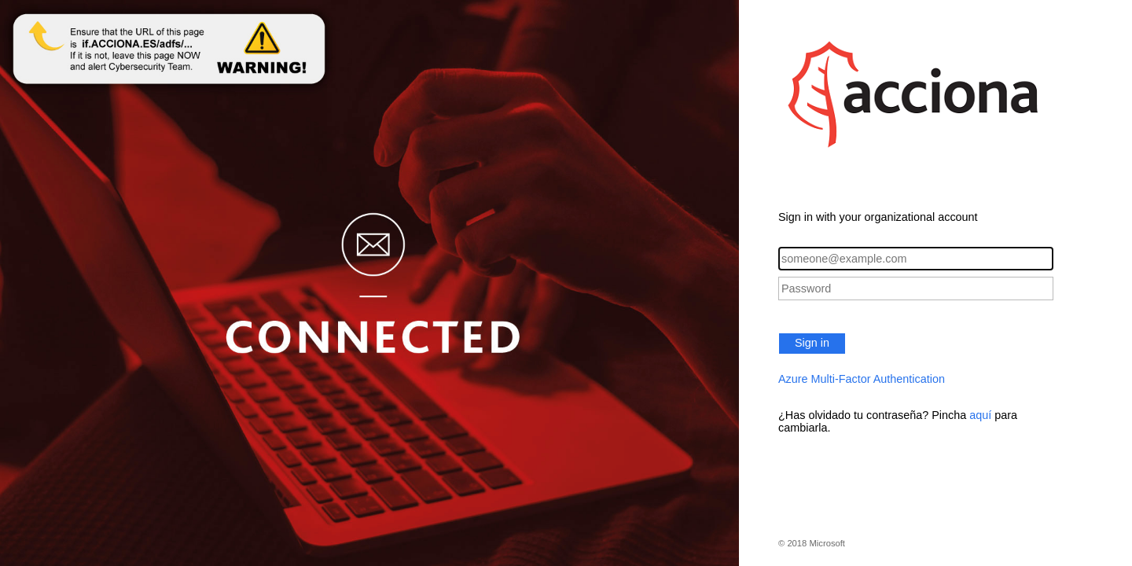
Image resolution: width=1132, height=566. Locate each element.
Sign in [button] (812, 342)
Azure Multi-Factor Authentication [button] (861, 379)
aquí (980, 415)
